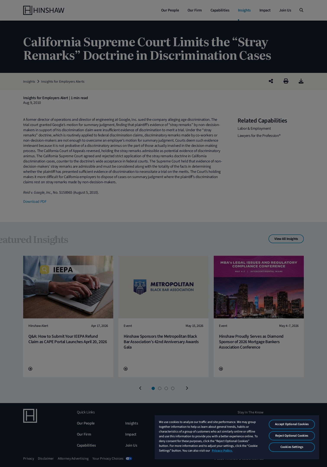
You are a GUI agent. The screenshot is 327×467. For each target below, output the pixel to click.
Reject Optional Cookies (291, 435)
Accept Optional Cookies (292, 424)
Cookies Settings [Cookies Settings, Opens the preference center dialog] (291, 447)
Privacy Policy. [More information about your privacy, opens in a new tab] (222, 450)
